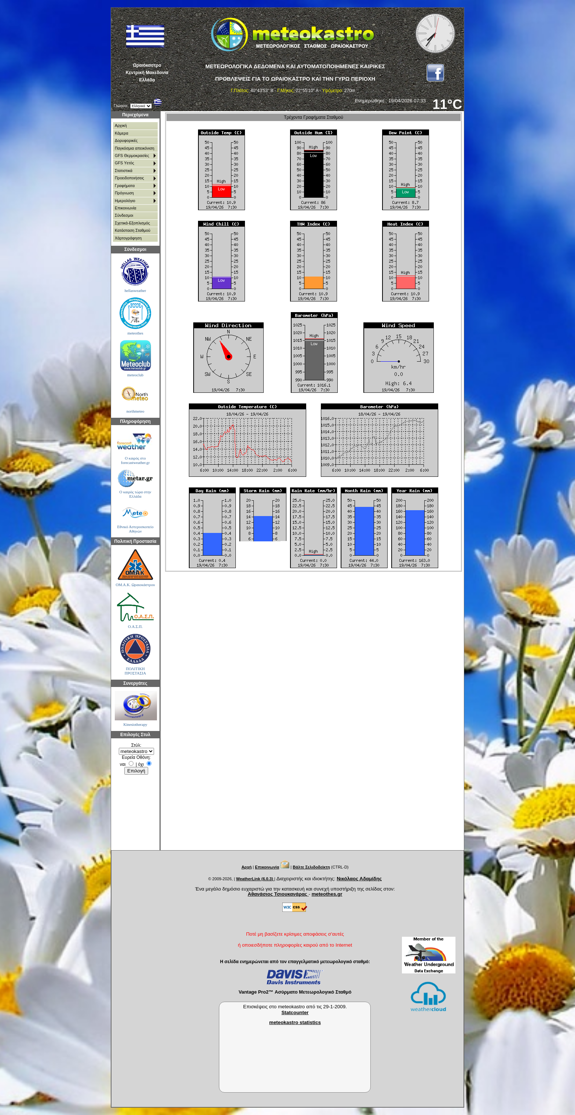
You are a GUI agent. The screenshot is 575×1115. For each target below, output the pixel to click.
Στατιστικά (123, 170)
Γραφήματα (125, 185)
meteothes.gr (327, 894)
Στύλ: (136, 745)
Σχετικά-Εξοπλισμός (132, 223)
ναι (123, 764)
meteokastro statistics (295, 1022)
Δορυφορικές (126, 140)
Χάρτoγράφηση (128, 238)
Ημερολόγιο (125, 200)
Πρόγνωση (124, 193)
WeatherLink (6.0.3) (255, 879)
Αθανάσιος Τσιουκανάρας (278, 894)
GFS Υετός (124, 163)
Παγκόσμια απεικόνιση (134, 148)
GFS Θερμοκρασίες (132, 155)
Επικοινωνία (125, 208)
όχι (141, 764)
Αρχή (246, 867)
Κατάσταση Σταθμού (132, 230)
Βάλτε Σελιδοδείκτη (311, 867)
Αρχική (121, 125)
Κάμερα (121, 133)
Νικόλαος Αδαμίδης (359, 878)
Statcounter (294, 1012)
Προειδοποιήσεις (129, 178)
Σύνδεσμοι (124, 215)
